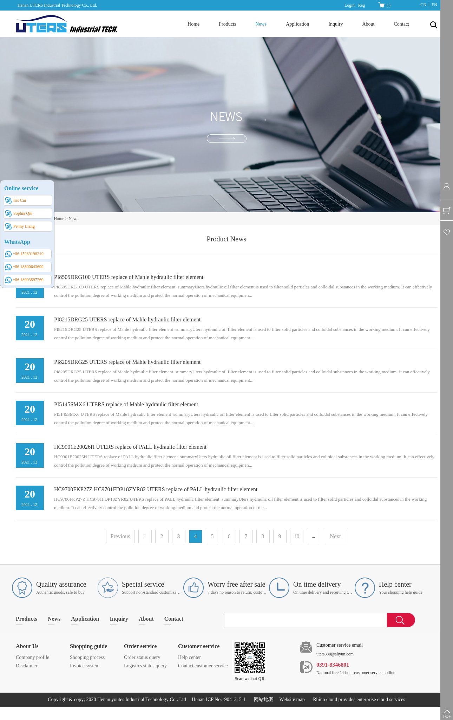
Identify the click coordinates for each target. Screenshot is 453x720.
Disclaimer (26, 665)
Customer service (198, 646)
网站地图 (262, 699)
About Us (27, 646)
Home (193, 24)
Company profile (32, 657)
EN (434, 4)
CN (423, 4)
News (73, 218)
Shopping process (87, 657)
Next (335, 536)
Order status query (142, 657)
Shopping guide (88, 646)
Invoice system (84, 665)
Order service (140, 646)
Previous (120, 536)
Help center (189, 657)
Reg (361, 5)
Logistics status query (145, 665)
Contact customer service (203, 665)
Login (349, 5)
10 (297, 536)
